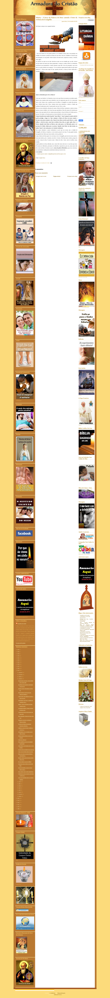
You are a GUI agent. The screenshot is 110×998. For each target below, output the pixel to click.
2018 (18, 664)
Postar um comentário (41, 173)
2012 (18, 802)
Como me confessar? (22, 739)
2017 (18, 666)
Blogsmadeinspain (61, 993)
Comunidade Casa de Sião (85, 616)
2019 (18, 662)
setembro (20, 678)
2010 (18, 806)
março (20, 792)
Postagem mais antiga (72, 176)
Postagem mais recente (41, 176)
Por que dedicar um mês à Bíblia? (24, 761)
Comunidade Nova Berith (85, 628)
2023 (18, 653)
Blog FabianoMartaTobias (85, 641)
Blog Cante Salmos (83, 638)
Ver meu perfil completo (20, 643)
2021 (18, 657)
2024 (18, 651)
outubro (20, 676)
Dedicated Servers (58, 994)
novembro (21, 674)
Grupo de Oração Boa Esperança (86, 637)
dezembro (21, 672)
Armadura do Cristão (22, 623)
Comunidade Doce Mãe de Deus (86, 626)
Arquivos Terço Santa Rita (85, 707)
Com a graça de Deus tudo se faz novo (25, 751)
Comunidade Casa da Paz (85, 631)
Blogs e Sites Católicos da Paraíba (86, 640)
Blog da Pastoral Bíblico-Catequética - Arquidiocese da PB (87, 625)
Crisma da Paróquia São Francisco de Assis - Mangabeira (87, 636)
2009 (18, 808)
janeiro (20, 796)
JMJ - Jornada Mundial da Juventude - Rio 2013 (87, 623)
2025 (18, 649)
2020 (18, 660)
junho (20, 785)
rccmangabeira (83, 634)
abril (20, 790)
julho (20, 783)
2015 (18, 670)
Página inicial (56, 176)
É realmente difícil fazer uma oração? (87, 65)
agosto (20, 781)
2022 (18, 655)
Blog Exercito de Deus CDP (85, 632)
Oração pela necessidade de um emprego (26, 749)
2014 (18, 798)
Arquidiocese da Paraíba (85, 615)
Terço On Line (83, 617)
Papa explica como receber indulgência (25, 771)
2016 (18, 668)
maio (20, 787)
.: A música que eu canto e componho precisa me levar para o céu (51, 153)
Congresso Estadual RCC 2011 (86, 706)
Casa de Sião (82, 621)
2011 (18, 804)
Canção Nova (42, 157)
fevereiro (20, 794)
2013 (18, 800)
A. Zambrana (52, 993)
